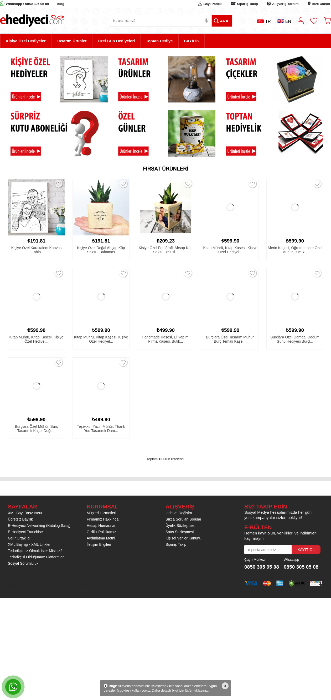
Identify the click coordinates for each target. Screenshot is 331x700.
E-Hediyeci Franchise (25, 532)
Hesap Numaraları (102, 525)
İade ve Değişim (179, 513)
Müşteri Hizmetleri (101, 513)
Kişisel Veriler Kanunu (183, 538)
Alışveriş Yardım (285, 4)
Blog (60, 4)
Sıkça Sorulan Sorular (183, 519)
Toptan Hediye (159, 41)
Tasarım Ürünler (72, 41)
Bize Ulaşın (321, 4)
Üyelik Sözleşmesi (180, 525)
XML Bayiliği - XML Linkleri (29, 544)
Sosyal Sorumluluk (23, 563)
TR (264, 21)
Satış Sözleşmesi (180, 532)
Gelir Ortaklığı (19, 538)
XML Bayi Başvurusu (25, 513)
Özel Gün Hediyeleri (116, 41)
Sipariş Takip (247, 4)
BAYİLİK (191, 41)
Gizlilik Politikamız (101, 532)
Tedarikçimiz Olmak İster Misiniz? (35, 551)
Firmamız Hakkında (102, 519)
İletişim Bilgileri (99, 544)
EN (284, 21)
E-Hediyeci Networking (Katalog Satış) (39, 525)
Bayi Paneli (212, 4)
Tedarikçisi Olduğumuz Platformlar (36, 557)
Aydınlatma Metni (101, 538)
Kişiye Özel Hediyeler (26, 41)
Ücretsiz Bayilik (20, 519)
